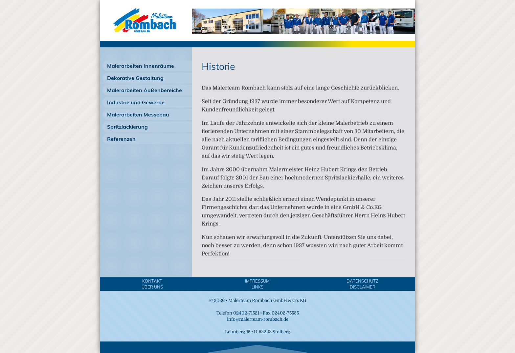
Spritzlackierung (127, 126)
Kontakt (152, 281)
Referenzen (121, 139)
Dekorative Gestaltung (135, 78)
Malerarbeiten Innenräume (140, 66)
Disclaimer (362, 287)
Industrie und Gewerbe (136, 102)
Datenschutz (362, 281)
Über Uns (152, 287)
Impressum (257, 281)
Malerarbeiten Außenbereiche (144, 90)
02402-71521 (246, 313)
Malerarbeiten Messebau (138, 114)
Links (257, 287)
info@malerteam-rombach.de (257, 319)
